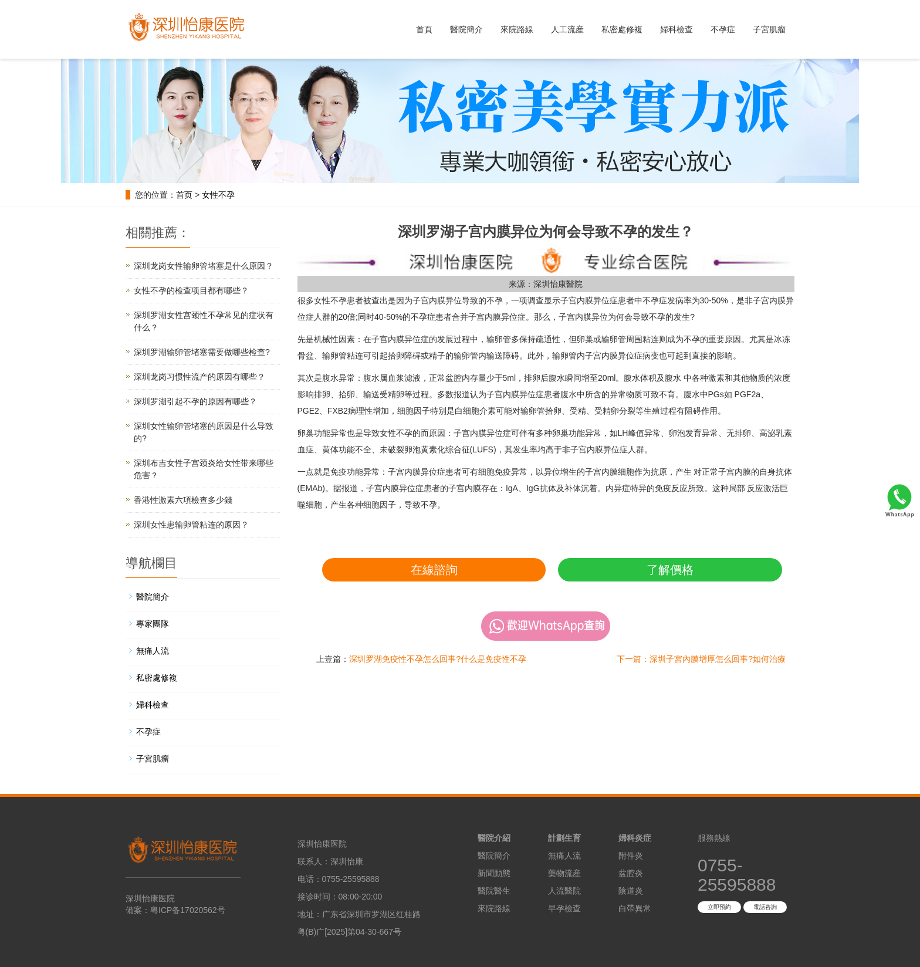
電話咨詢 (765, 907)
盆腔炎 (630, 873)
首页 (184, 195)
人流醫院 (564, 890)
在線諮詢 (434, 569)
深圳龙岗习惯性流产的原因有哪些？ (199, 376)
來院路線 (516, 29)
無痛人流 (152, 650)
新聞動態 (494, 873)
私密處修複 (621, 29)
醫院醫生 (494, 890)
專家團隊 (152, 623)
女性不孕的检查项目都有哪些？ (191, 290)
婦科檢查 (676, 29)
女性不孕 (218, 195)
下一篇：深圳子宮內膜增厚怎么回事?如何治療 (701, 659)
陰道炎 (630, 890)
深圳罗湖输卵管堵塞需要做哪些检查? (202, 352)
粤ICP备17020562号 (187, 910)
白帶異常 (634, 908)
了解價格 (670, 569)
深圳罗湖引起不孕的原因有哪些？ (195, 401)
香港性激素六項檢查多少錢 (183, 500)
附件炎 (630, 855)
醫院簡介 (466, 29)
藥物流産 (564, 873)
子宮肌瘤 (769, 29)
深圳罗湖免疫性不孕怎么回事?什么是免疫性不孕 (437, 659)
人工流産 (567, 29)
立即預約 (719, 907)
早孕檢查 (564, 908)
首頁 (424, 29)
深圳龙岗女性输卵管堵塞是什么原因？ (203, 266)
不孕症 (723, 29)
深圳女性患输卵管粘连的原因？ (191, 524)
